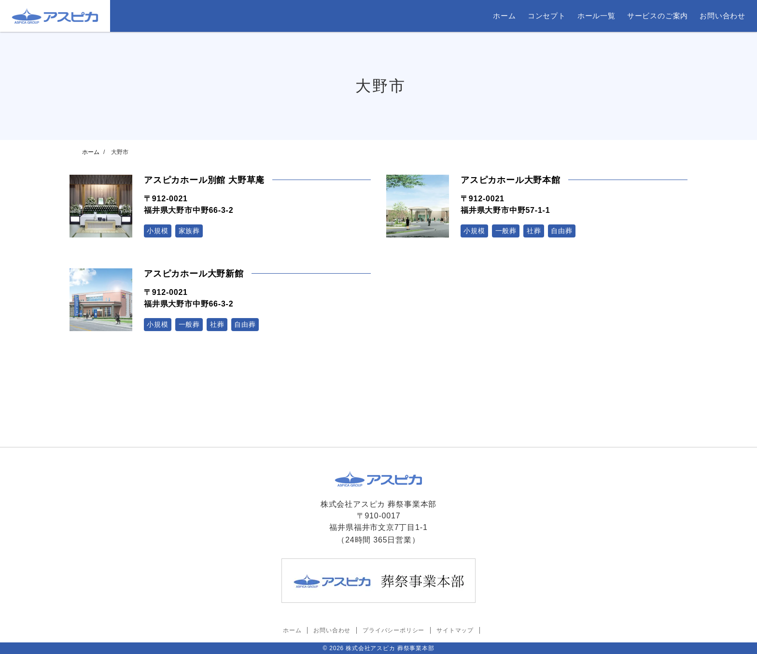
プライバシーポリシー (393, 630)
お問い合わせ (722, 16)
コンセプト (547, 16)
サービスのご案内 (657, 16)
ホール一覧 (596, 16)
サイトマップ (455, 630)
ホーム (504, 16)
